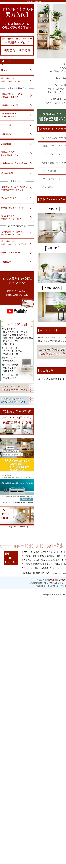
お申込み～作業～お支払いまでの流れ (9, 115)
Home (4, 70)
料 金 (6, 124)
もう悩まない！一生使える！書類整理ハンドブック (13, 233)
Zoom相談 (6, 143)
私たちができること (9, 198)
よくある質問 (7, 172)
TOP (25, 552)
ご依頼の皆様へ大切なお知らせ (14, 163)
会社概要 (44, 568)
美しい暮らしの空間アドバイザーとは (10, 80)
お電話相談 (6, 134)
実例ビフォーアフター (10, 252)
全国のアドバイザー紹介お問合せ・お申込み (11, 95)
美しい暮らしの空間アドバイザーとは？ (46, 552)
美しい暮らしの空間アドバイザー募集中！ (12, 217)
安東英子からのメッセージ (12, 207)
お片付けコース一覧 (9, 105)
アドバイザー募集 (31, 568)
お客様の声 (6, 262)
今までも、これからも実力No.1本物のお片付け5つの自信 (14, 188)
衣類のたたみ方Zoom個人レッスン (9, 153)
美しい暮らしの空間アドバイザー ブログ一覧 (13, 243)
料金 (59, 556)
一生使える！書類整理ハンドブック (38, 564)
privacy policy (57, 568)
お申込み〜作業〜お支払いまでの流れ (39, 556)
